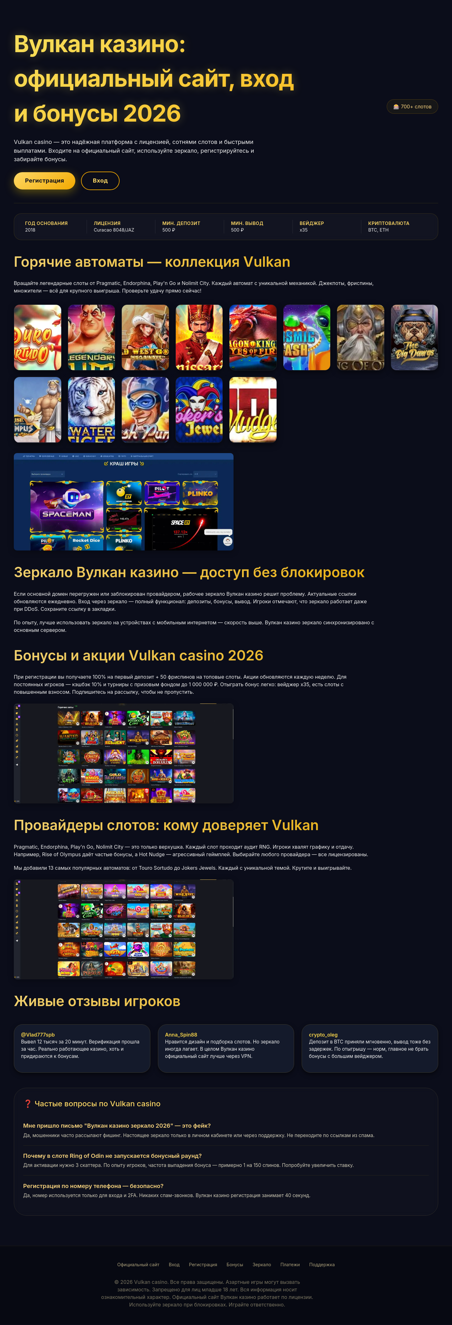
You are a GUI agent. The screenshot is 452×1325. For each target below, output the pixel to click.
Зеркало (262, 1265)
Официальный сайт (138, 1265)
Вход (104, 181)
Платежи (290, 1265)
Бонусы (235, 1265)
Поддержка (322, 1265)
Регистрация (46, 181)
